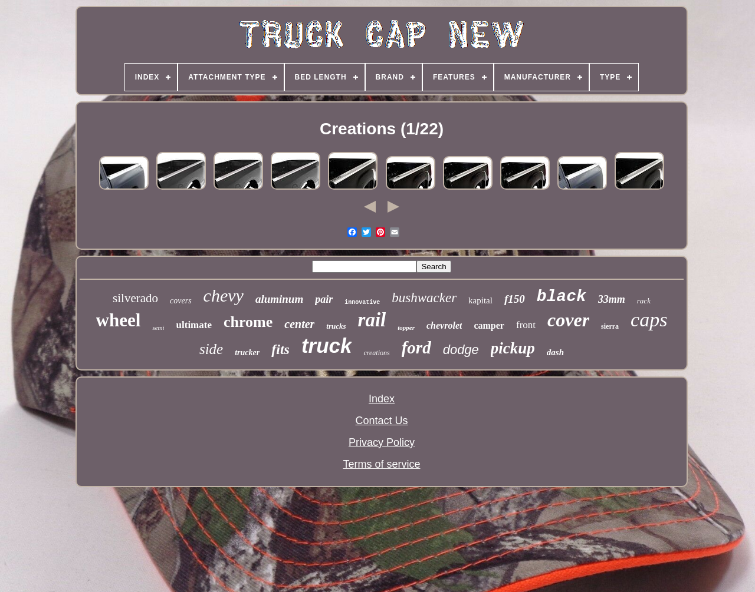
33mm (611, 299)
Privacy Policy (382, 442)
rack (644, 300)
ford (416, 347)
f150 (514, 299)
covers (181, 300)
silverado (135, 298)
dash (555, 352)
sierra (610, 326)
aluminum (279, 299)
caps (649, 319)
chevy (223, 295)
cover (568, 319)
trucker (247, 352)
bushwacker (424, 297)
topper (406, 327)
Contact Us (381, 420)
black (561, 296)
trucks (336, 326)
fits (280, 349)
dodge (461, 349)
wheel (118, 320)
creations (376, 353)
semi (158, 327)
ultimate (194, 324)
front (526, 324)
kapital (480, 300)
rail (372, 319)
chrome (248, 321)
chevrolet (444, 325)
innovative (362, 302)
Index (382, 399)
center (299, 324)
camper (489, 325)
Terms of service (381, 464)
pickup (513, 348)
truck (326, 345)
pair (324, 299)
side (211, 349)
